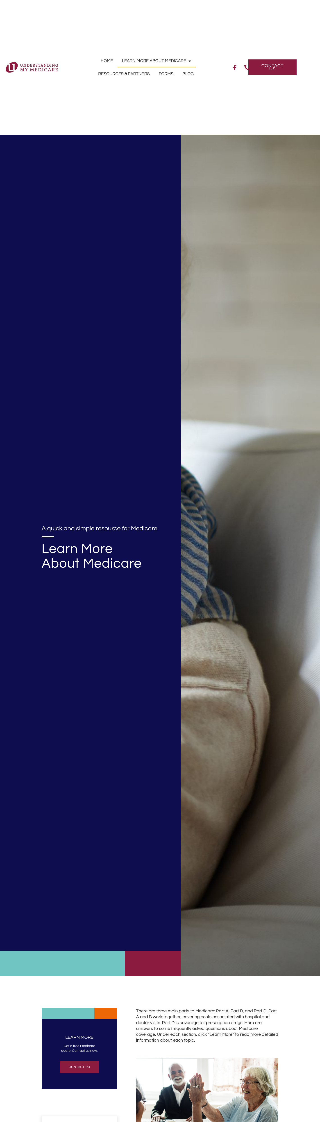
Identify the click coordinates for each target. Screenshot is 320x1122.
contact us (79, 1067)
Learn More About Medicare (156, 61)
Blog (188, 74)
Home (107, 61)
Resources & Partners (124, 74)
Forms (166, 74)
